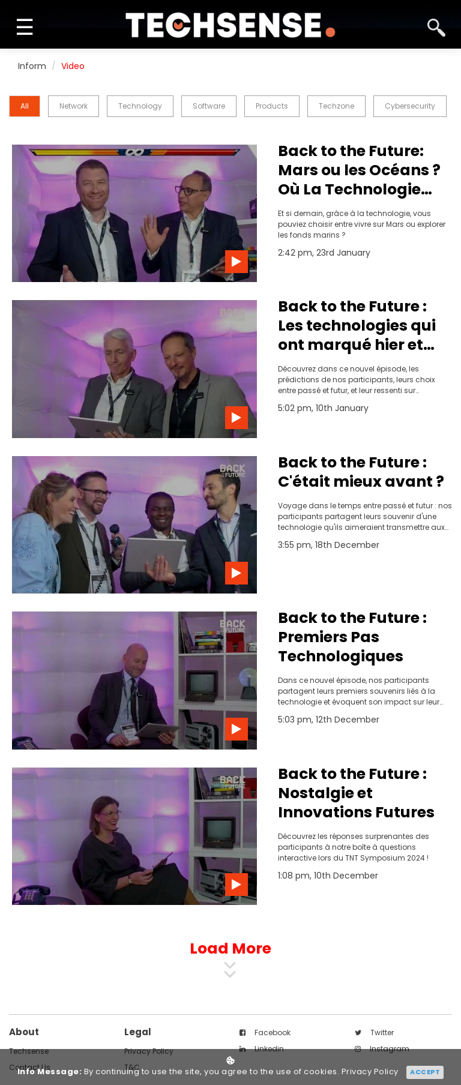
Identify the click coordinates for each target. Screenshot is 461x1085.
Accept (425, 1072)
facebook (265, 1032)
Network (73, 106)
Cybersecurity (410, 106)
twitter (374, 1032)
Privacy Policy (370, 1072)
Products (272, 106)
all (24, 106)
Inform (32, 66)
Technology (140, 106)
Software (209, 106)
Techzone (336, 106)
